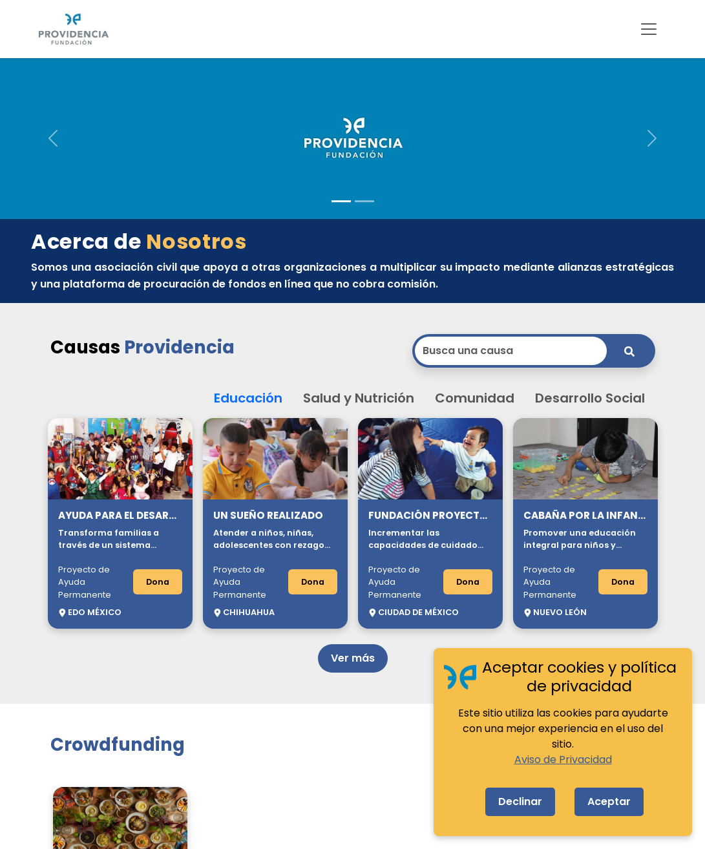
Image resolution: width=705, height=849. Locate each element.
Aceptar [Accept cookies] (609, 801)
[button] (53, 138)
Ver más (353, 658)
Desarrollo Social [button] (590, 398)
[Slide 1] (341, 201)
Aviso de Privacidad (563, 759)
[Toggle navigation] (648, 29)
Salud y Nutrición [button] (358, 398)
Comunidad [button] (474, 398)
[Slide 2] (364, 201)
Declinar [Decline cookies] (520, 801)
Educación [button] (248, 398)
